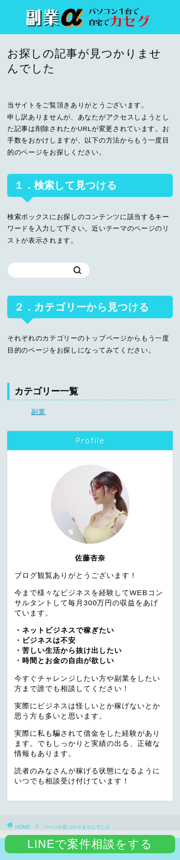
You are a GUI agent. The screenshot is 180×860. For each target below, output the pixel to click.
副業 (38, 412)
